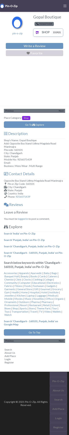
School (55, 305)
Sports (23, 308)
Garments (9, 289)
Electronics (53, 282)
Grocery (56, 289)
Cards (42, 276)
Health (15, 292)
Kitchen (21, 295)
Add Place (10, 355)
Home (24, 292)
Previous (9, 110)
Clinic (18, 279)
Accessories (10, 273)
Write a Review (34, 46)
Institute (54, 292)
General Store (24, 289)
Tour (54, 308)
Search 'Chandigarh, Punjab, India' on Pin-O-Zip (32, 246)
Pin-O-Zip (58, 381)
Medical (52, 295)
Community (10, 282)
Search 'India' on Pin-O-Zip (19, 233)
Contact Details (19, 173)
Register (9, 362)
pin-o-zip (17, 33)
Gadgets (51, 285)
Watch (8, 314)
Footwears (38, 285)
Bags (54, 273)
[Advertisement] (34, 82)
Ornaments (10, 301)
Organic (59, 298)
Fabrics (8, 285)
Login (8, 359)
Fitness (18, 285)
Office (49, 298)
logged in (23, 218)
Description (16, 133)
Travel (33, 311)
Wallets (57, 311)
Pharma (35, 301)
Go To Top (34, 332)
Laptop (31, 295)
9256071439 (23, 196)
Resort (23, 305)
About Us (10, 352)
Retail (46, 305)
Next (61, 110)
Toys (7, 311)
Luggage (41, 295)
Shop (42, 32)
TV (40, 311)
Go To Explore (34, 124)
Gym (7, 292)
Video (47, 311)
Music (28, 298)
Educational (38, 282)
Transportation (19, 311)
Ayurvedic (36, 273)
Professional (11, 305)
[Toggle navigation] (65, 6)
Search (8, 349)
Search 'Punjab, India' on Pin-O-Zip (24, 239)
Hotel (44, 292)
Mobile (8, 298)
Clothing (37, 279)
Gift (36, 289)
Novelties (38, 298)
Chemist (9, 279)
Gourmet (45, 289)
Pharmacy (47, 301)
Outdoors (24, 301)
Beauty (25, 276)
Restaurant (35, 305)
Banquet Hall (11, 276)
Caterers (52, 276)
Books (34, 276)
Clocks (27, 279)
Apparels (24, 273)
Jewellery (9, 295)
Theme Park (43, 308)
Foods (27, 285)
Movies (18, 298)
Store (32, 308)
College (48, 279)
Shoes (7, 308)
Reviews (13, 204)
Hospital (34, 292)
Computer (24, 282)
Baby (47, 273)
